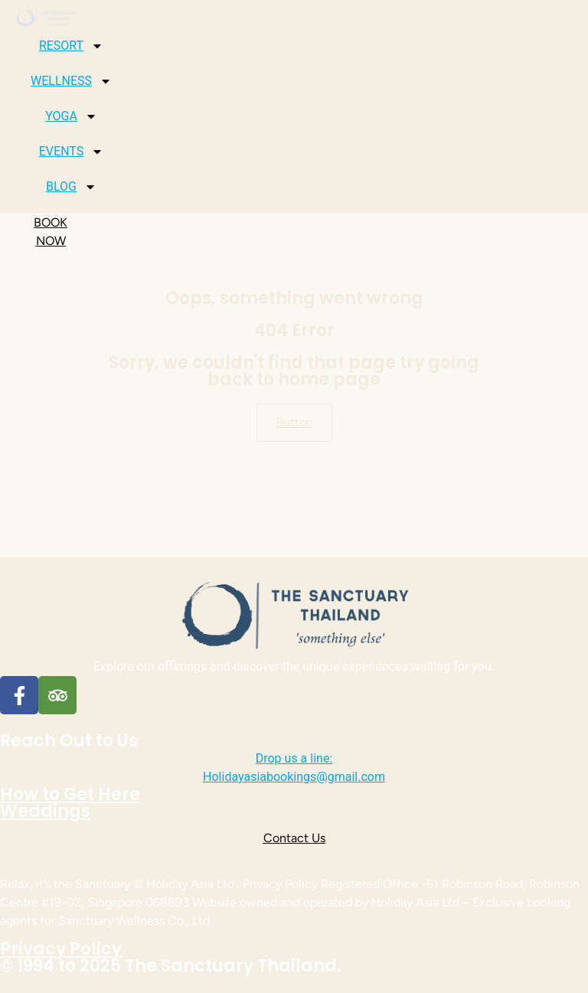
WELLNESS (71, 81)
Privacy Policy (61, 949)
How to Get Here (70, 794)
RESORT (71, 46)
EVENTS (71, 151)
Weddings (45, 811)
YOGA (71, 116)
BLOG (71, 187)
